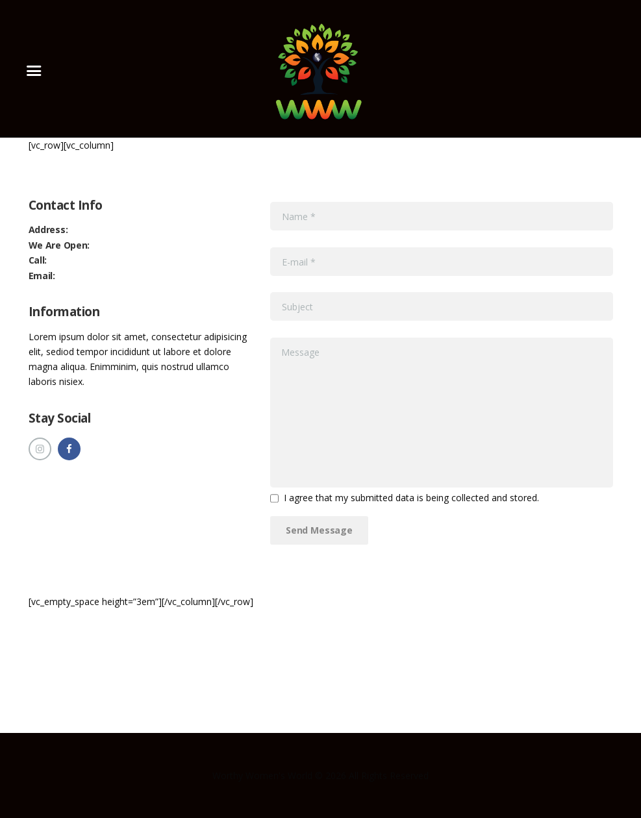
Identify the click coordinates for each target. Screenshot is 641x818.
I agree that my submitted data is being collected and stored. (411, 498)
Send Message (319, 530)
